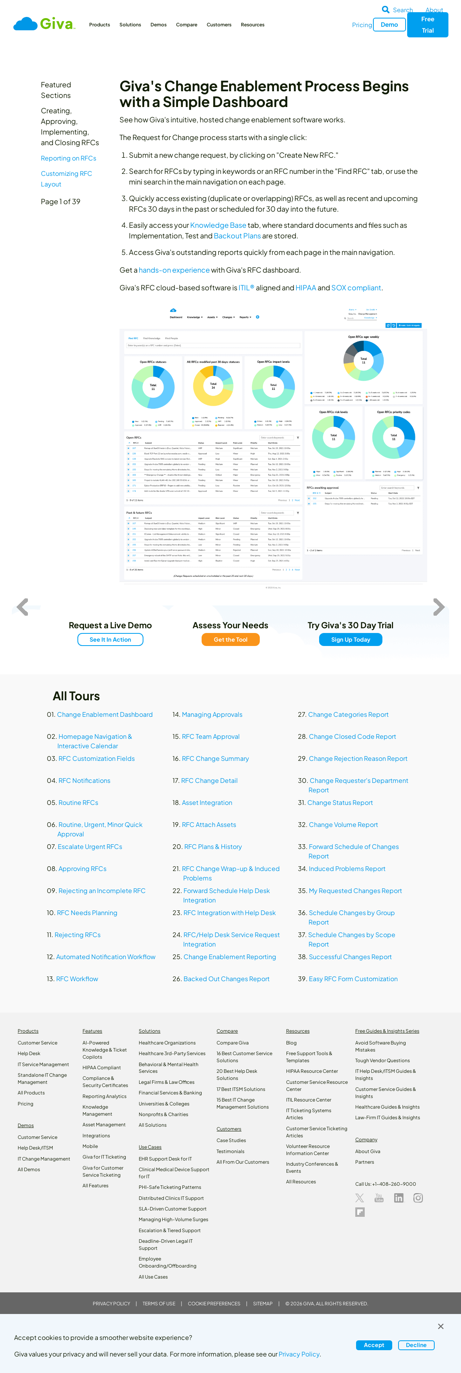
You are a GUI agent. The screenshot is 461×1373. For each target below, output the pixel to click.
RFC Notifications (84, 780)
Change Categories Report (348, 714)
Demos (159, 25)
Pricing (362, 24)
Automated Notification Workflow (106, 956)
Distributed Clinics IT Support (171, 1198)
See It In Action (110, 639)
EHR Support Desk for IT (165, 1159)
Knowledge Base (218, 224)
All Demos (29, 1169)
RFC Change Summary (215, 758)
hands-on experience (174, 269)
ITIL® (247, 287)
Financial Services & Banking (170, 1093)
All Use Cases (153, 1277)
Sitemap (263, 1304)
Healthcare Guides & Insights (387, 1107)
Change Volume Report (343, 824)
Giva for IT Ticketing (104, 1157)
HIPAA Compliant (102, 1067)
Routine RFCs (78, 802)
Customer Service (37, 1043)
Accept (374, 1344)
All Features (95, 1185)
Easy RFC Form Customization (353, 978)
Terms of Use (159, 1304)
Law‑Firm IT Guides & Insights (387, 1117)
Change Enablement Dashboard (105, 714)
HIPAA (306, 287)
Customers (219, 25)
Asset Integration (207, 802)
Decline (416, 1344)
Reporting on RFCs (68, 158)
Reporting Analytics (105, 1096)
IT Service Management (43, 1064)
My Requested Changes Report (355, 890)
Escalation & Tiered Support (170, 1230)
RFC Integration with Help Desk (230, 912)
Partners (364, 1162)
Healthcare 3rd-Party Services (172, 1053)
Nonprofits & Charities (163, 1114)
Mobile (90, 1146)
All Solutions (153, 1125)
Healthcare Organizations (167, 1043)
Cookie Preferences (214, 1304)
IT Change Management (44, 1159)
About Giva (367, 1151)
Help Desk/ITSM (35, 1148)
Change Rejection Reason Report (358, 758)
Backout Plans (237, 235)
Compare (186, 25)
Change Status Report (340, 802)
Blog (291, 1043)
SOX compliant (356, 287)
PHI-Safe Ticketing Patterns (170, 1187)
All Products (31, 1093)
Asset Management (104, 1125)
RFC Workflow (77, 978)
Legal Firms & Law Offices (167, 1082)
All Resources (301, 1182)
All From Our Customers (243, 1162)
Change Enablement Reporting (230, 956)
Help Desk (29, 1053)
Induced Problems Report (347, 868)
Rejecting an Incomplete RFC (102, 890)
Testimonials (230, 1151)
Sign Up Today (350, 639)
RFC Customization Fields (97, 758)
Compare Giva (233, 1043)
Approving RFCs (83, 868)
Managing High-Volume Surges (173, 1219)
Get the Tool (230, 639)
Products (99, 25)
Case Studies (231, 1140)
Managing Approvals (212, 714)
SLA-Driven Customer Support (173, 1209)
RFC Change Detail (209, 780)
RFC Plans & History (213, 846)
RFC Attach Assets (209, 824)
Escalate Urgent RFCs (90, 846)
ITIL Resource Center (308, 1100)
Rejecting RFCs (78, 934)
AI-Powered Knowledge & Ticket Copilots (105, 1050)
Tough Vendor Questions (382, 1060)
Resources (252, 25)
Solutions (130, 25)
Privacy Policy (111, 1304)
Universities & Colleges (164, 1104)
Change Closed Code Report (352, 736)
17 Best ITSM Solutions (241, 1089)
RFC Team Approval (211, 736)
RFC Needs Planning (87, 912)
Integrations (96, 1136)
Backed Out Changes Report (227, 978)
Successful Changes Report (350, 956)
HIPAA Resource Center (312, 1071)
